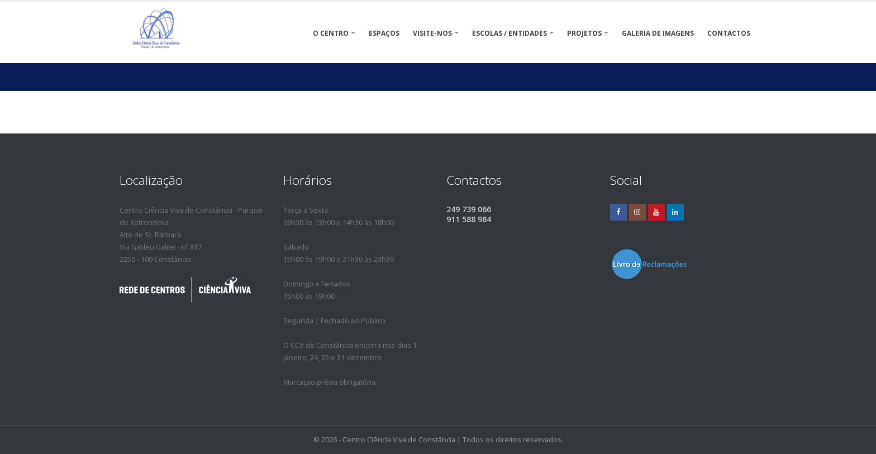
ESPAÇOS (384, 33)
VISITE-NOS (432, 33)
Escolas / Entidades (509, 33)
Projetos (584, 33)
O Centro (331, 33)
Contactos (728, 33)
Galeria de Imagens (658, 33)
